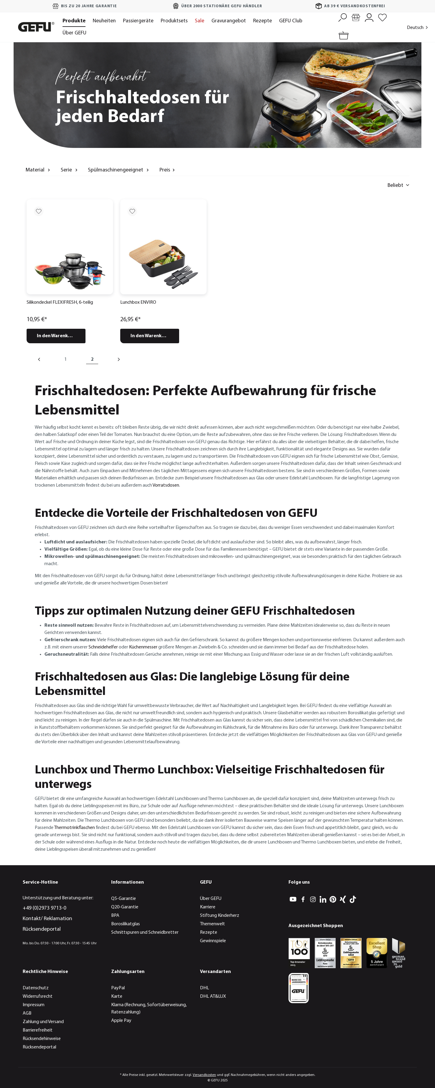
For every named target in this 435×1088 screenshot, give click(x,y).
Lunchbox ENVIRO (138, 302)
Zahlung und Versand (43, 1021)
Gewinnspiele (213, 941)
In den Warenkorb (56, 336)
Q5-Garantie (123, 898)
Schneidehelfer (103, 647)
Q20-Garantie (124, 907)
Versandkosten (204, 1075)
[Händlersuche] (355, 17)
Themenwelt (212, 924)
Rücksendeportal (42, 929)
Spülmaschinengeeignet (119, 170)
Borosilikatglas (125, 924)
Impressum (33, 1005)
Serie (70, 170)
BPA (115, 915)
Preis (168, 170)
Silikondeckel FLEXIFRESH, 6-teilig (60, 302)
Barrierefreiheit (38, 1030)
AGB (27, 1013)
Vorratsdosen (166, 485)
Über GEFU (210, 898)
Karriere (207, 907)
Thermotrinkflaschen (74, 827)
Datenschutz (36, 988)
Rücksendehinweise (42, 1038)
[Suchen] (342, 17)
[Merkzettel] (382, 17)
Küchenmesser (143, 647)
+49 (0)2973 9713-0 (44, 908)
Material (39, 170)
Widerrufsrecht (38, 996)
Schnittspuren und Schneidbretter (145, 932)
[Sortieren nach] (370, 185)
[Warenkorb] (342, 36)
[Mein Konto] (369, 17)
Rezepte (208, 932)
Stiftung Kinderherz (219, 915)
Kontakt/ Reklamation (47, 919)
